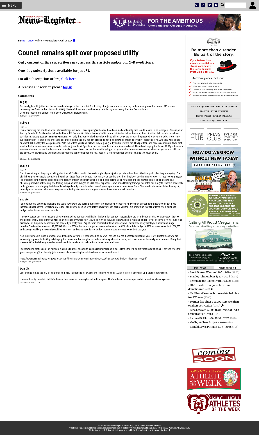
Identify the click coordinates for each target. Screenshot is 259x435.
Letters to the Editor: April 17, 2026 (209, 280)
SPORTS (206, 116)
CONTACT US (219, 121)
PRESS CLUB (220, 107)
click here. (70, 79)
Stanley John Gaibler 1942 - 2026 (208, 276)
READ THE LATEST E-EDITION (212, 111)
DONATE (231, 107)
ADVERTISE (207, 107)
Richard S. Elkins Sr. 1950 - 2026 (208, 318)
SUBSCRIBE (194, 107)
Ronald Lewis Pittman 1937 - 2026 (209, 326)
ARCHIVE (225, 116)
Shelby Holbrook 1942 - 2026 (206, 322)
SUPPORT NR (205, 121)
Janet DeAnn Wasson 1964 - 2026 (208, 272)
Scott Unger (29, 40)
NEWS (197, 116)
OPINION (215, 116)
